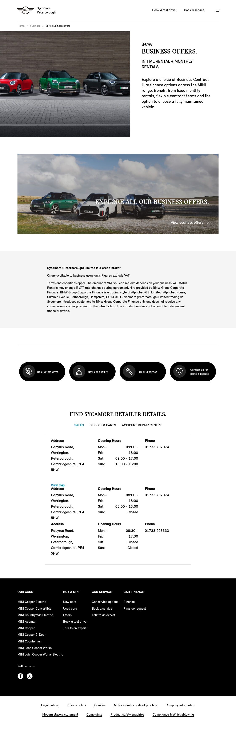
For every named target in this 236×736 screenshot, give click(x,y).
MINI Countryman (29, 641)
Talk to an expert (74, 628)
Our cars (25, 592)
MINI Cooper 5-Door (31, 635)
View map (57, 485)
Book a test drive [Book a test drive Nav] (164, 10)
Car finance (134, 592)
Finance (129, 602)
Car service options (105, 602)
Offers (67, 615)
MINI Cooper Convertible (34, 608)
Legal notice (49, 705)
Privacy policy (76, 705)
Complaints (94, 714)
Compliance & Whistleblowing (173, 714)
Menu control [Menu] (217, 10)
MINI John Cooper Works (34, 648)
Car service (102, 592)
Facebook (20, 676)
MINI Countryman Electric (35, 615)
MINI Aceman (26, 622)
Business (35, 25)
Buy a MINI (71, 592)
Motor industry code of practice (135, 705)
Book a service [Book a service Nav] (194, 10)
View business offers (187, 222)
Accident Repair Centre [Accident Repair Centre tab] (142, 425)
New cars (69, 602)
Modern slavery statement (60, 714)
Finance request (135, 608)
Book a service (102, 608)
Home (21, 25)
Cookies (99, 705)
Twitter (29, 676)
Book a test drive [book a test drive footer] (75, 622)
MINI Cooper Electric (31, 602)
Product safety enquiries (127, 714)
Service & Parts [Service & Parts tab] (103, 425)
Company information (180, 705)
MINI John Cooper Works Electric (40, 654)
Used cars (70, 608)
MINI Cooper (26, 628)
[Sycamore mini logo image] (36, 10)
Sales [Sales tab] (79, 425)
